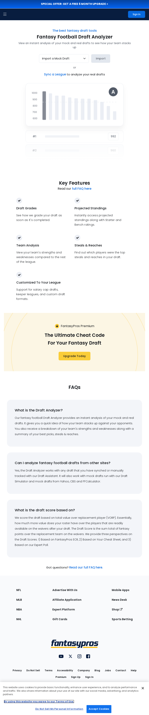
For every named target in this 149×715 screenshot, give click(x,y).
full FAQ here (81, 188)
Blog (97, 670)
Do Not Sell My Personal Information (59, 709)
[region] (74, 698)
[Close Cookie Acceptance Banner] (143, 688)
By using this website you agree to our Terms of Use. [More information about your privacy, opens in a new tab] (39, 701)
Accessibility (65, 670)
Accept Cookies (99, 709)
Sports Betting (122, 619)
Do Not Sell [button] (33, 670)
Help (134, 670)
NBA (19, 609)
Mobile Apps (120, 590)
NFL (18, 590)
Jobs (108, 670)
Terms (48, 670)
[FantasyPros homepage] (13, 14)
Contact (120, 670)
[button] (5, 14)
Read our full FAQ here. (86, 567)
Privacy (17, 670)
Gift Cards (59, 619)
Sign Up (76, 677)
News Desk (119, 600)
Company (84, 670)
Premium (60, 677)
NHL (19, 619)
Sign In (89, 677)
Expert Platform (63, 609)
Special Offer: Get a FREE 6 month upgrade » (74, 4)
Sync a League (55, 74)
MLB (19, 600)
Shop (117, 609)
